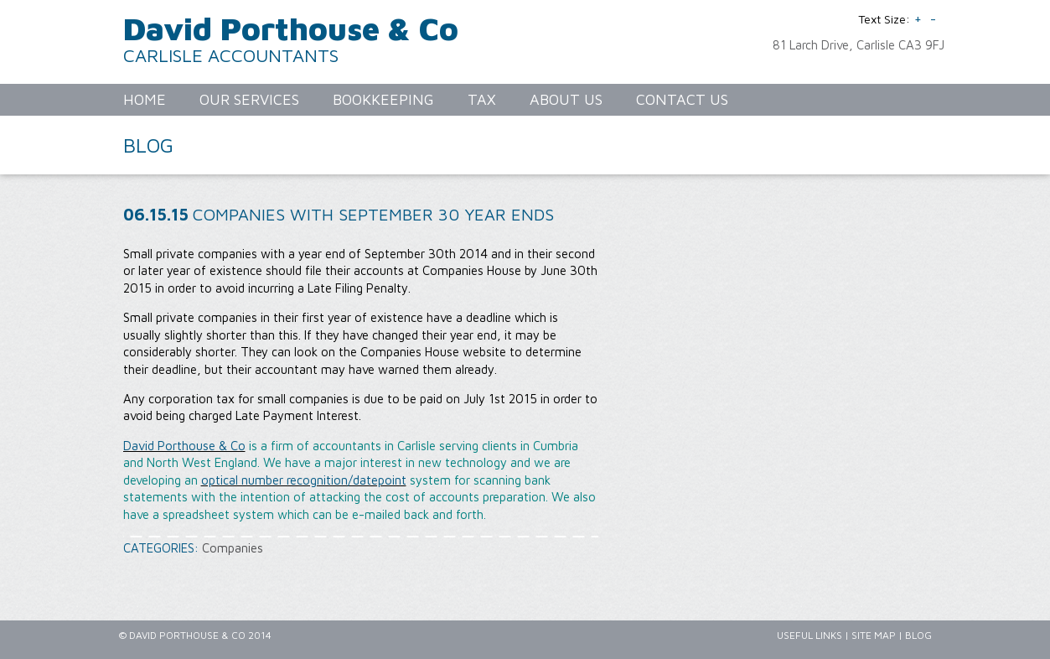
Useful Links (809, 635)
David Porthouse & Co (290, 28)
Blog (918, 635)
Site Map (873, 635)
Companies (232, 548)
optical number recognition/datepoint (303, 480)
